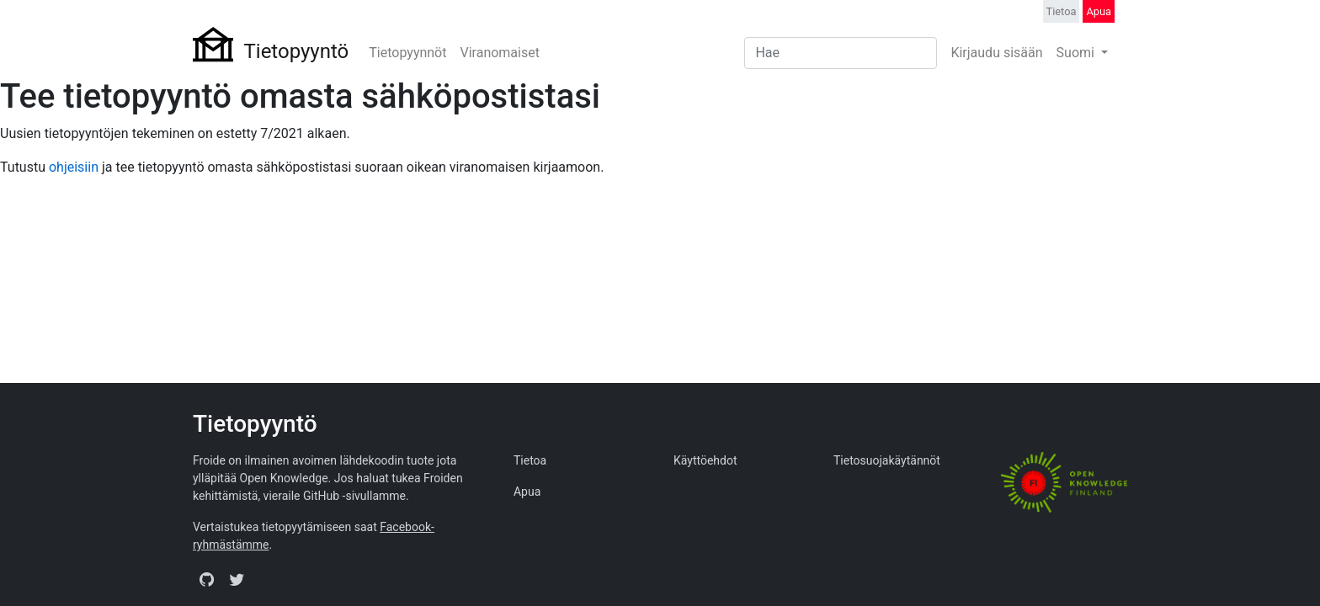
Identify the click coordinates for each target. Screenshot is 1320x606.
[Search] (840, 53)
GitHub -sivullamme (354, 495)
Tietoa (1061, 11)
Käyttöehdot (705, 460)
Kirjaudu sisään (996, 53)
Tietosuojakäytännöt (886, 460)
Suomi (1077, 53)
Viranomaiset (499, 53)
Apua (1098, 11)
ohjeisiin (73, 167)
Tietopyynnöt (407, 53)
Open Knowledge (284, 478)
